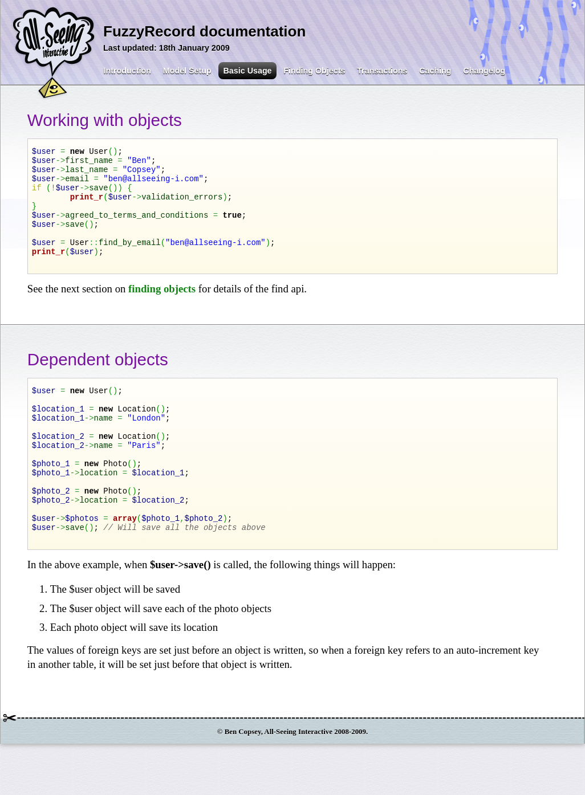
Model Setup (187, 70)
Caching (435, 70)
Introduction (127, 70)
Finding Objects (314, 70)
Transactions (382, 70)
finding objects (162, 311)
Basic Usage (248, 70)
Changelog (484, 70)
